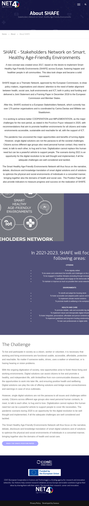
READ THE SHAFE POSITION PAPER (20, 443)
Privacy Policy (35, 503)
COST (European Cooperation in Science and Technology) (26, 480)
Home (4, 34)
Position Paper (56, 123)
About (13, 34)
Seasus (56, 503)
